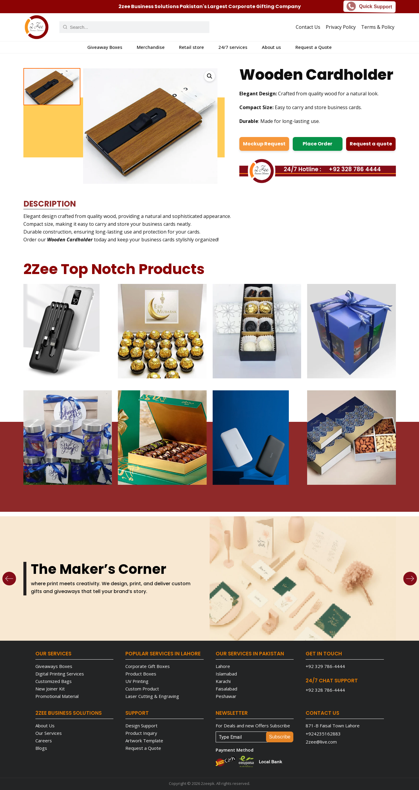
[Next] (410, 579)
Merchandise (151, 47)
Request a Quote (313, 47)
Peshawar (226, 696)
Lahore (223, 666)
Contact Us (308, 27)
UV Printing (136, 681)
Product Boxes (140, 674)
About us (271, 47)
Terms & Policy (377, 27)
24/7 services (232, 47)
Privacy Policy (341, 27)
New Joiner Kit (50, 689)
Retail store (191, 47)
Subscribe (279, 736)
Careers (43, 741)
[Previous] (9, 579)
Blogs (41, 748)
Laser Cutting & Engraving (152, 696)
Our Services (48, 733)
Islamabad (226, 674)
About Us (45, 726)
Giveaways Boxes (53, 666)
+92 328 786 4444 (355, 169)
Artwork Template (144, 741)
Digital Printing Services (59, 674)
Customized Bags (53, 681)
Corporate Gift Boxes (147, 666)
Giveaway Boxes (104, 47)
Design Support (141, 726)
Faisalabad (226, 689)
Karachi (223, 681)
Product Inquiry (141, 733)
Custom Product (142, 689)
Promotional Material (57, 696)
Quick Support (369, 6)
